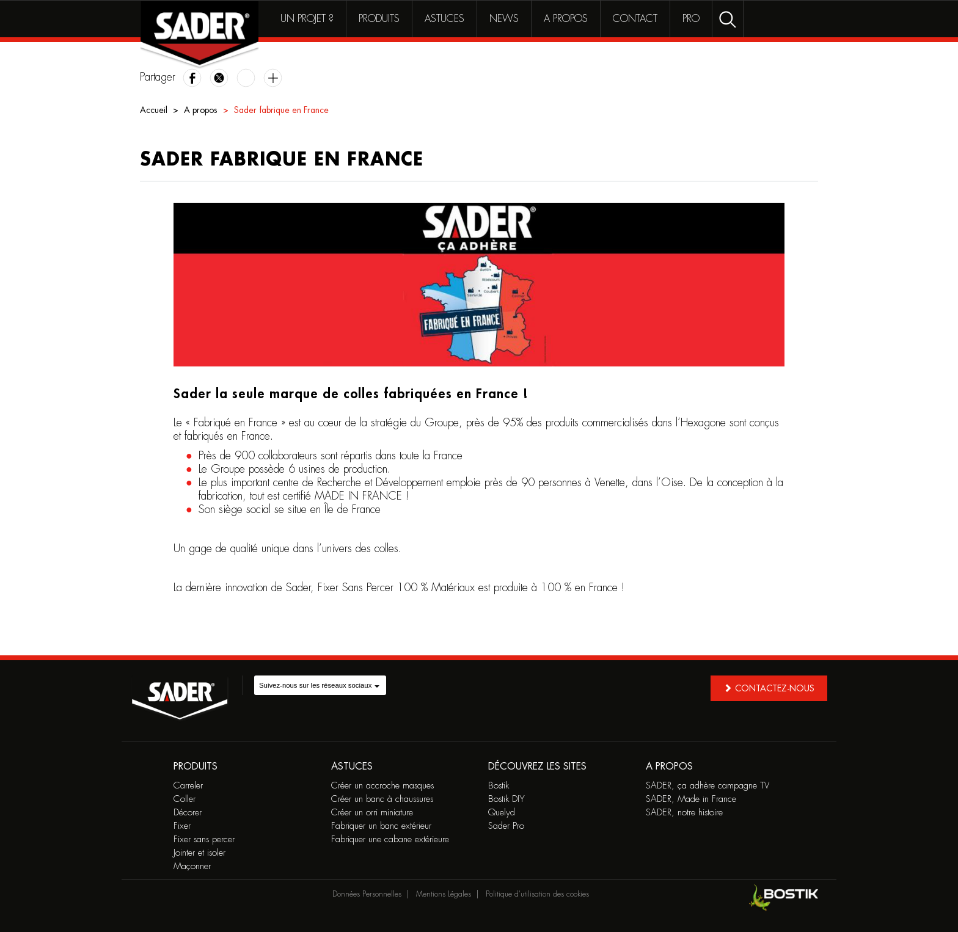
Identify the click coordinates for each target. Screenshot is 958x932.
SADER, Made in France (691, 799)
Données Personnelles (366, 894)
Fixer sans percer (204, 839)
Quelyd (501, 812)
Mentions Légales (443, 894)
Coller (185, 799)
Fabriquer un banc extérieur (381, 826)
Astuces (444, 19)
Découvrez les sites (537, 766)
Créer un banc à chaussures (382, 799)
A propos (566, 19)
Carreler (188, 785)
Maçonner (192, 866)
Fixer (182, 826)
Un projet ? (307, 19)
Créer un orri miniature (372, 812)
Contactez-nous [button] (768, 688)
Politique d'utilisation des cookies (537, 894)
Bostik (498, 785)
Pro (691, 19)
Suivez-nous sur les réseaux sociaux (319, 685)
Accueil (153, 110)
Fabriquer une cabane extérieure (390, 839)
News (504, 19)
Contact (635, 19)
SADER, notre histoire (684, 812)
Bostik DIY (506, 799)
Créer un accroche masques (382, 785)
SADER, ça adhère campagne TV (707, 785)
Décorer (188, 812)
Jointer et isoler (199, 852)
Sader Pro (506, 826)
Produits (379, 19)
